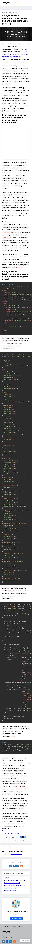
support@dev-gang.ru (7, 937)
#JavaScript (5, 833)
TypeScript (7, 878)
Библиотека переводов (19, 926)
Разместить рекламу (16, 918)
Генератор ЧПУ (6, 926)
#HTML (16, 833)
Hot (3, 830)
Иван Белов (16, 13)
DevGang (6, 2)
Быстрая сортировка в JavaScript (15, 880)
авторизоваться (16, 854)
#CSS (11, 833)
